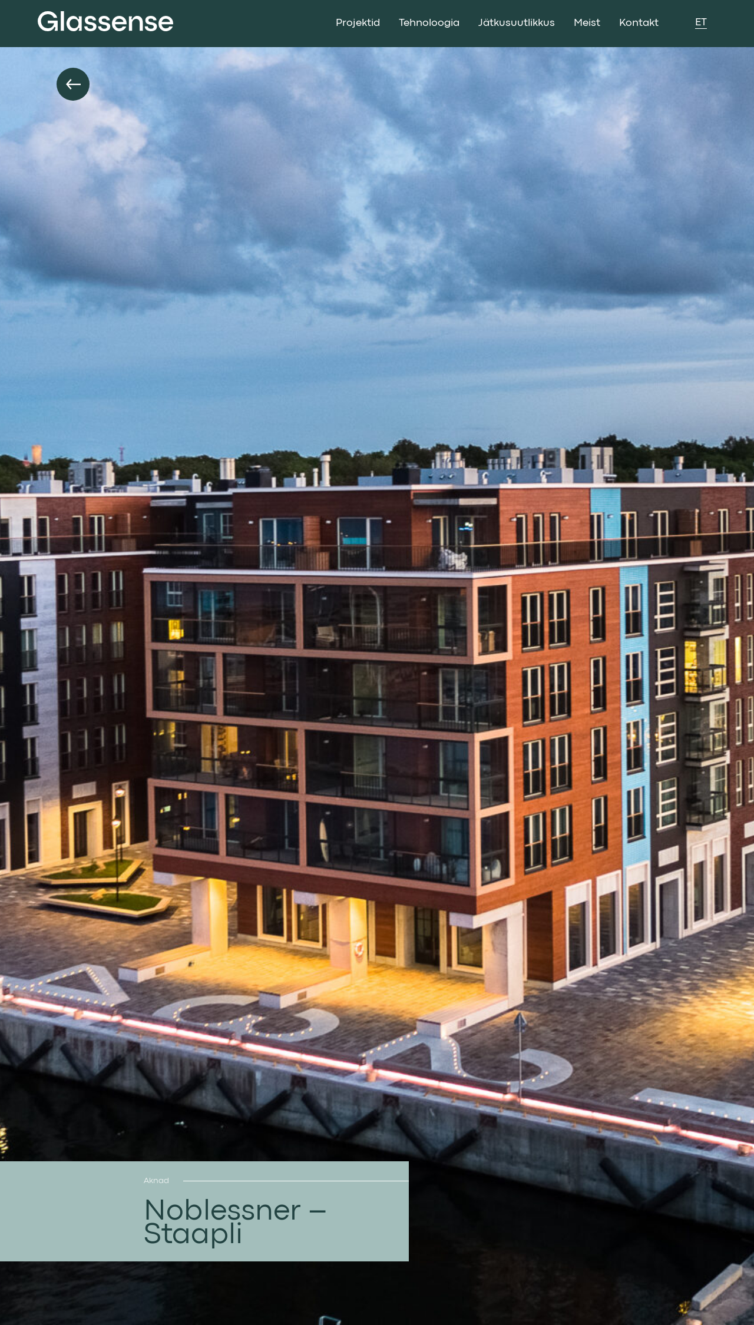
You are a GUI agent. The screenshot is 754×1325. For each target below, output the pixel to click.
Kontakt (639, 23)
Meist (587, 23)
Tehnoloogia (429, 23)
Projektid (358, 23)
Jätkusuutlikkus (516, 23)
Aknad (156, 1180)
